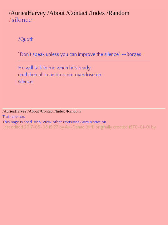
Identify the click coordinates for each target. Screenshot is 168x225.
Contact (77, 12)
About (57, 12)
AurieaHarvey (28, 12)
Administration (93, 122)
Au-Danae (75, 127)
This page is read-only (22, 122)
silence (22, 20)
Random (119, 12)
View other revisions (60, 122)
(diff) (90, 127)
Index (98, 12)
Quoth (26, 39)
